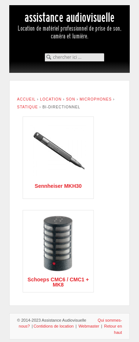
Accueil (26, 99)
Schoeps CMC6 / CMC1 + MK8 (58, 282)
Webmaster (89, 326)
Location (51, 99)
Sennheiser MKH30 (58, 186)
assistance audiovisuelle (69, 18)
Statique (27, 107)
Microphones (96, 99)
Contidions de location (53, 326)
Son (70, 99)
